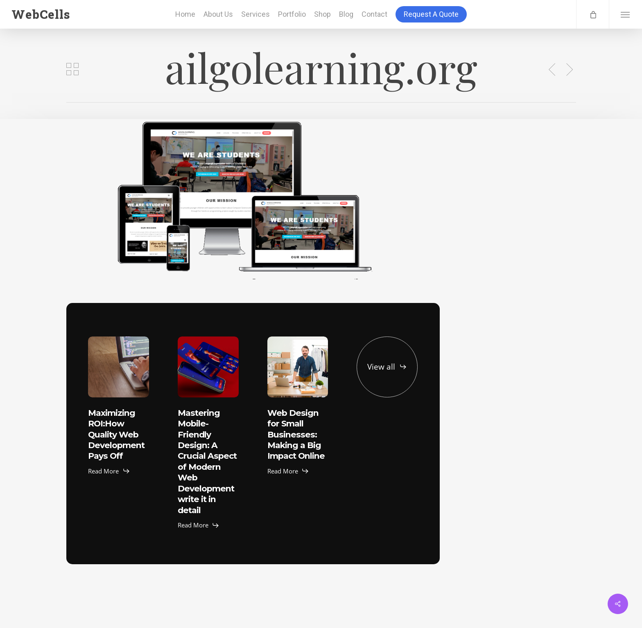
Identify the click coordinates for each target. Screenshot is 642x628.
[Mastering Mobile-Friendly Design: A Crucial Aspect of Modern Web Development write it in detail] (208, 366)
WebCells (40, 14)
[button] (625, 14)
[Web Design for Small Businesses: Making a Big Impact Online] (297, 366)
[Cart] (592, 14)
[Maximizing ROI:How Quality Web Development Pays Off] (118, 366)
